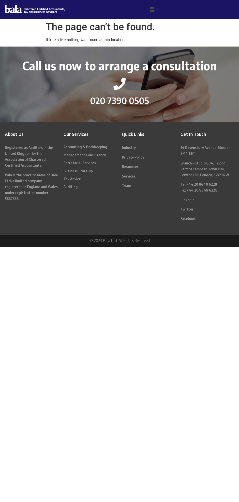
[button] (152, 9)
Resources (130, 166)
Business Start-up (78, 171)
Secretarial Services (79, 163)
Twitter (187, 209)
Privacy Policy (133, 157)
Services (128, 176)
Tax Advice (72, 179)
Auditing (70, 187)
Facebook (188, 218)
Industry (129, 148)
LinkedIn (187, 200)
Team (126, 185)
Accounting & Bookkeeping (85, 147)
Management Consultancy (84, 155)
